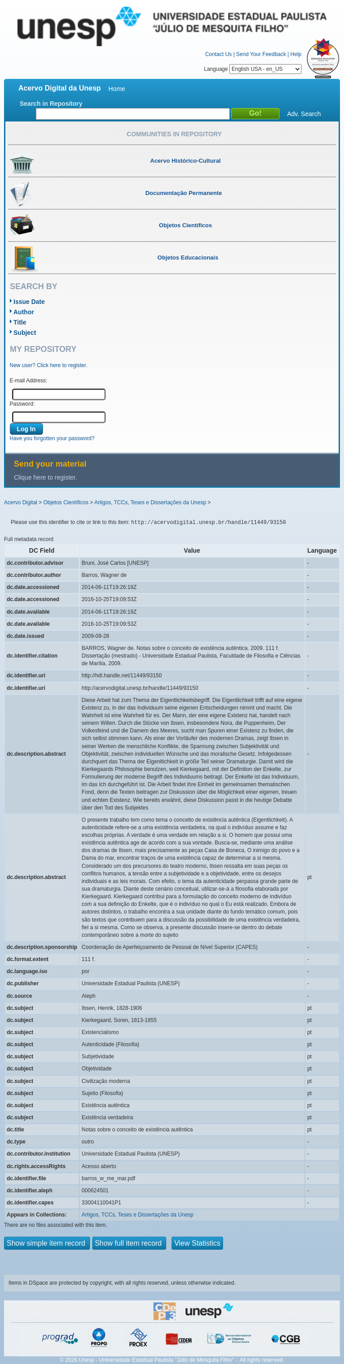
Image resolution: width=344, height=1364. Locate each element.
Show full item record (129, 1243)
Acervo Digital (20, 502)
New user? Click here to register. (48, 365)
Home (116, 88)
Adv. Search (304, 113)
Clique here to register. (45, 477)
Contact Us (218, 54)
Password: (22, 404)
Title (19, 322)
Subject (24, 332)
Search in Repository (51, 103)
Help (295, 54)
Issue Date (29, 301)
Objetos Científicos (66, 502)
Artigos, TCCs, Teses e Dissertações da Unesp (150, 502)
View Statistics (197, 1243)
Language (252, 69)
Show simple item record (47, 1243)
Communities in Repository (174, 134)
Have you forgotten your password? (52, 438)
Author (23, 312)
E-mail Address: (28, 380)
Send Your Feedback (261, 54)
